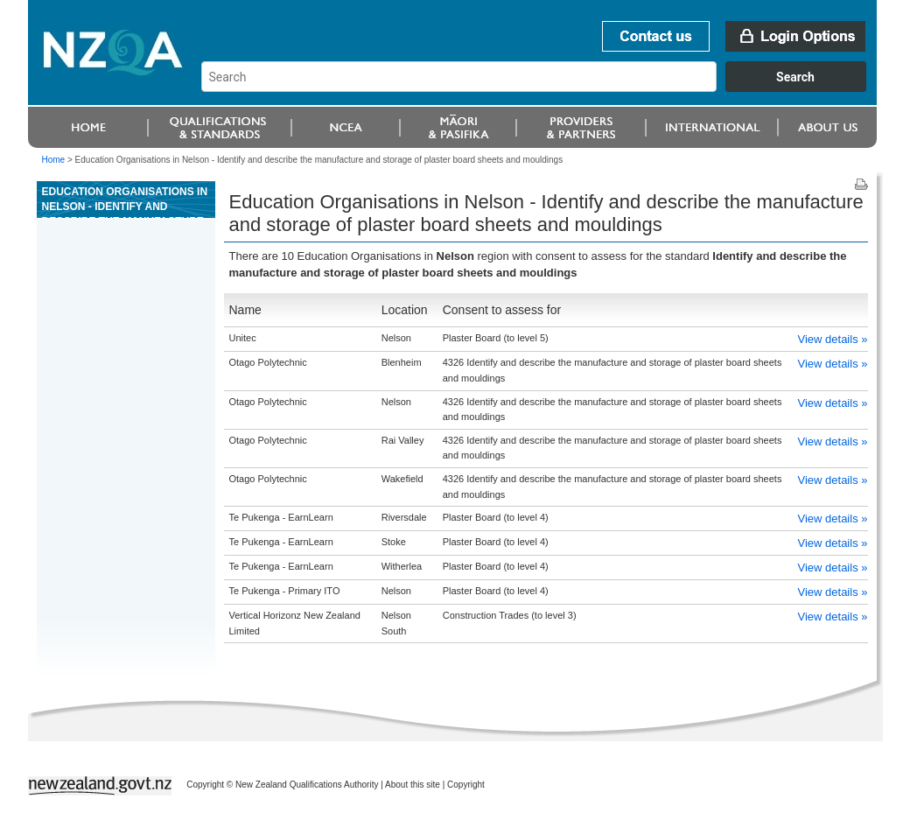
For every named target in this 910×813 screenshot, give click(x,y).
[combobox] (542, 87)
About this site (412, 784)
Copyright (466, 784)
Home (54, 160)
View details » (833, 339)
